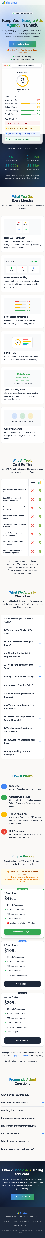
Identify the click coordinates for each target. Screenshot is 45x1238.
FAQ (20, 1221)
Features (7, 1221)
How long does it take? (22, 1110)
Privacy (32, 1221)
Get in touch (22, 1232)
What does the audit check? (22, 1103)
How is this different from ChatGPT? (22, 1126)
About (26, 1221)
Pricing (14, 1221)
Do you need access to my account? (22, 1118)
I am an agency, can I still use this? (22, 1149)
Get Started (22, 984)
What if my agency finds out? (22, 1095)
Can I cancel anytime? (22, 1133)
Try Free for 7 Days (22, 44)
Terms (39, 1221)
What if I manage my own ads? (22, 1141)
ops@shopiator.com (21, 1056)
